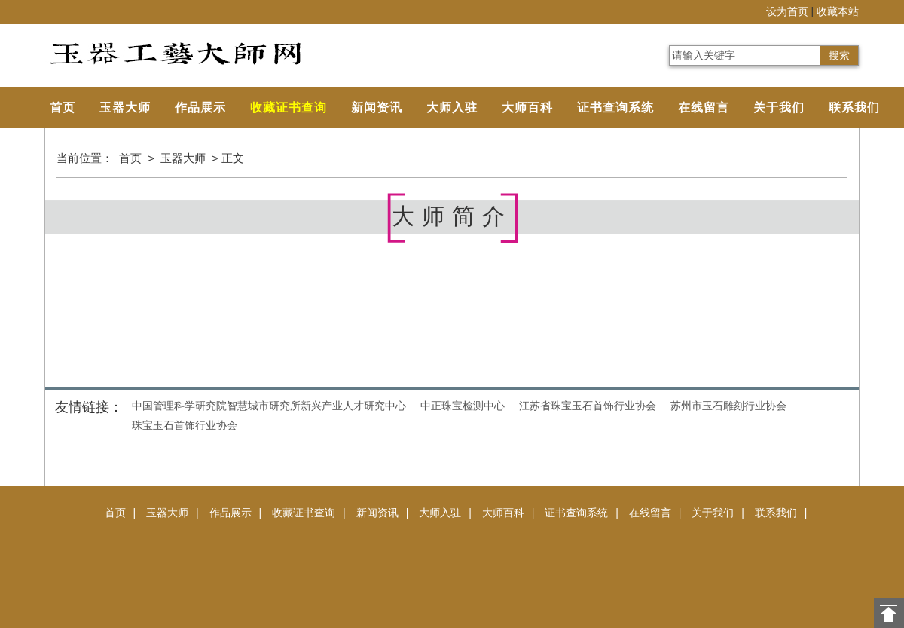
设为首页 (787, 11)
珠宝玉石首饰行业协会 (184, 425)
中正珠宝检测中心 (462, 406)
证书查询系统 (615, 107)
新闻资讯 (376, 107)
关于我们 (779, 107)
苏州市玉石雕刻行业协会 (728, 406)
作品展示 (200, 107)
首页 (62, 107)
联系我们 (854, 107)
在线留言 (703, 107)
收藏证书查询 (288, 107)
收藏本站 (838, 11)
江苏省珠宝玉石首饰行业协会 (587, 406)
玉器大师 (125, 107)
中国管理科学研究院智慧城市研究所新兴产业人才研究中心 (269, 406)
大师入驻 (452, 107)
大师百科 (527, 107)
